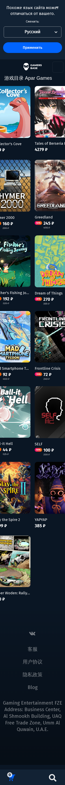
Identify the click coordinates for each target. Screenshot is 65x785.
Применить (32, 47)
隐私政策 (32, 675)
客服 (33, 649)
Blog (33, 687)
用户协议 (32, 662)
